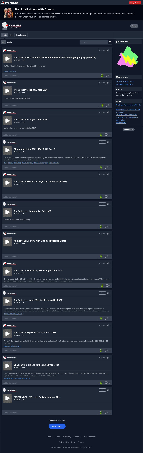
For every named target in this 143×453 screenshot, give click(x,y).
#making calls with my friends (13, 314)
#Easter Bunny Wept (10, 71)
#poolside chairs (9, 378)
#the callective (15, 346)
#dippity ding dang (27, 163)
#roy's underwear (54, 163)
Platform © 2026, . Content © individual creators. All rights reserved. (71, 447)
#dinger (10, 163)
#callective (7, 346)
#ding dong (17, 163)
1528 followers (14, 27)
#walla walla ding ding (41, 163)
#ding (5, 163)
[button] (110, 42)
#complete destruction (21, 378)
